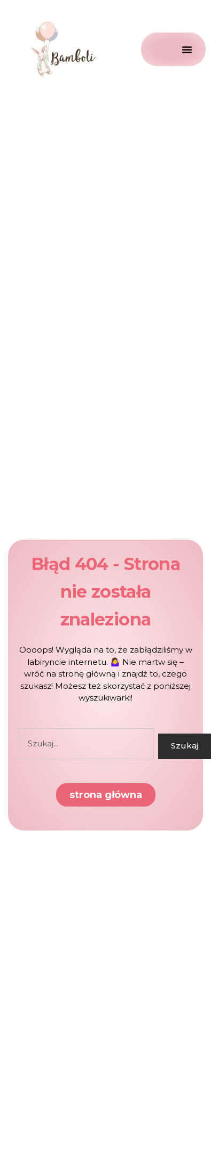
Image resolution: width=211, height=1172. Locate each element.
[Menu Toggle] (173, 49)
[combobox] (86, 743)
